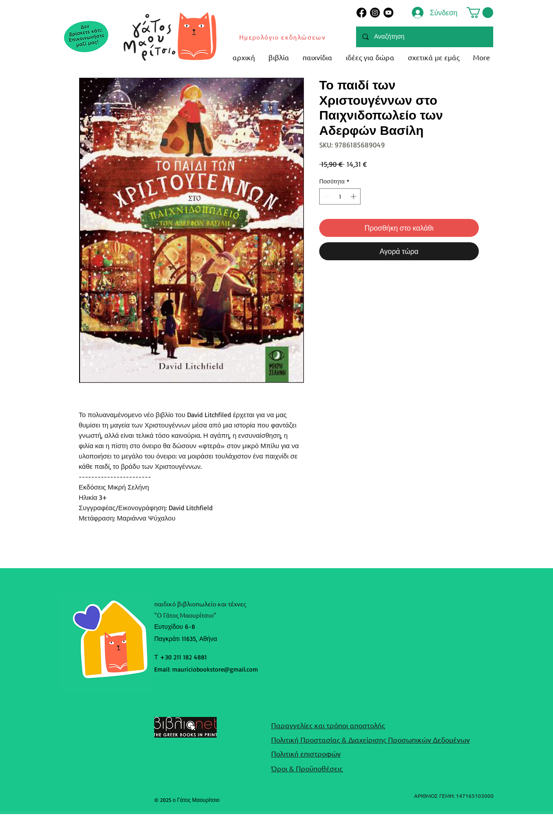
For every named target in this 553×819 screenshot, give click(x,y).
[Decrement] (326, 196)
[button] (480, 12)
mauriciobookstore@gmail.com (215, 669)
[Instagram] (375, 13)
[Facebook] (361, 13)
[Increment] (354, 196)
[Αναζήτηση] (424, 37)
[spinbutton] (340, 196)
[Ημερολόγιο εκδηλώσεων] (282, 37)
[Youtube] (388, 13)
